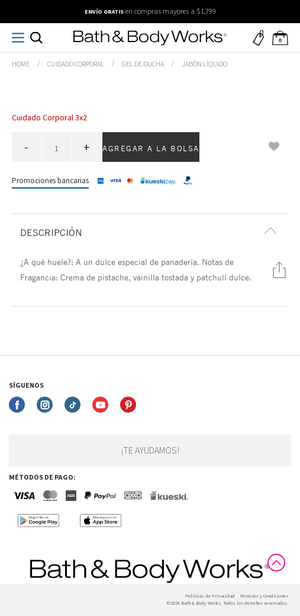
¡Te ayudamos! (150, 450)
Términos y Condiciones (264, 596)
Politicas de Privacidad (210, 596)
